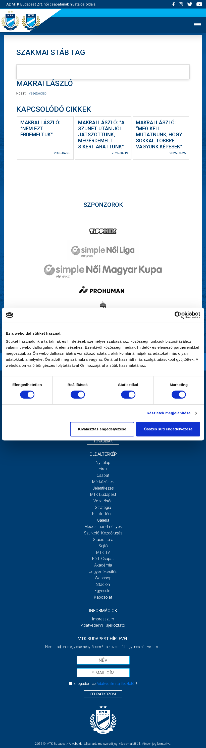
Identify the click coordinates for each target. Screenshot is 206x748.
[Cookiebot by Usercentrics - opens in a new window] (178, 315)
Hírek (103, 468)
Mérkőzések (103, 481)
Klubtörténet (103, 513)
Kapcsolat (103, 597)
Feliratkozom (103, 694)
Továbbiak (103, 441)
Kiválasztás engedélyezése (102, 429)
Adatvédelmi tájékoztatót (116, 684)
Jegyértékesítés (103, 571)
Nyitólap (103, 462)
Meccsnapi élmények (103, 526)
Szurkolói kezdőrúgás (103, 533)
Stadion (103, 584)
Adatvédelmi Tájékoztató (103, 625)
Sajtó (103, 545)
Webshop (103, 578)
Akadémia (103, 565)
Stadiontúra (103, 539)
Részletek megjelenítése (169, 413)
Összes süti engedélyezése (168, 429)
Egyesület (103, 590)
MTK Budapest (103, 494)
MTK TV (103, 552)
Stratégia (103, 507)
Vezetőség (103, 501)
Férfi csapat (103, 558)
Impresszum (103, 619)
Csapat (103, 475)
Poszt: (21, 93)
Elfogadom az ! (105, 684)
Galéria (103, 520)
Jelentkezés (103, 488)
